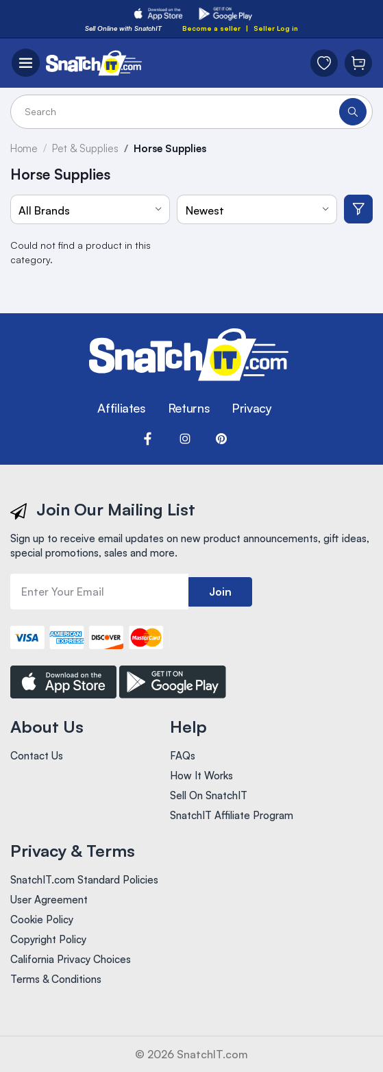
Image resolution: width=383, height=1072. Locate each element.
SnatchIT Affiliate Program (231, 815)
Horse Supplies (170, 148)
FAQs (182, 755)
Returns (189, 407)
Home (24, 148)
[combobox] (90, 209)
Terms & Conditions (55, 979)
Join (220, 591)
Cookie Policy (41, 919)
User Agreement (49, 899)
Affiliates (121, 407)
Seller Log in (276, 28)
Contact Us (36, 755)
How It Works (201, 775)
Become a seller (211, 28)
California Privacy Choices (70, 959)
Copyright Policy (48, 939)
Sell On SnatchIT (208, 795)
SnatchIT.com (212, 1054)
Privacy (251, 407)
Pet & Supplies (85, 148)
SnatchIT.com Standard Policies (84, 879)
